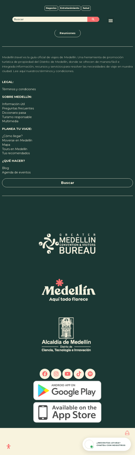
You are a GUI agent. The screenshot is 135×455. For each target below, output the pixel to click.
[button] (110, 47)
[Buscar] (93, 46)
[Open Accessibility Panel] (8, 446)
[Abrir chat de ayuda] (107, 444)
